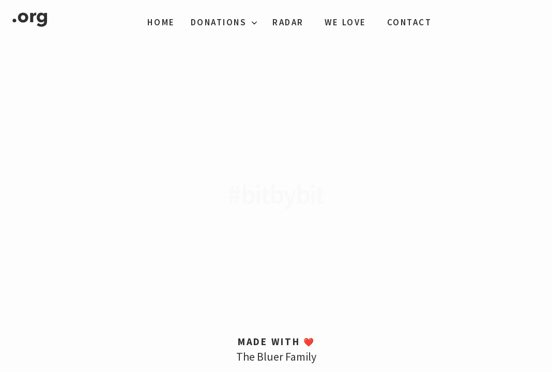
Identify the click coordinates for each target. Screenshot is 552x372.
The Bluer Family (276, 356)
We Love (345, 22)
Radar (288, 22)
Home (161, 22)
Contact (409, 22)
